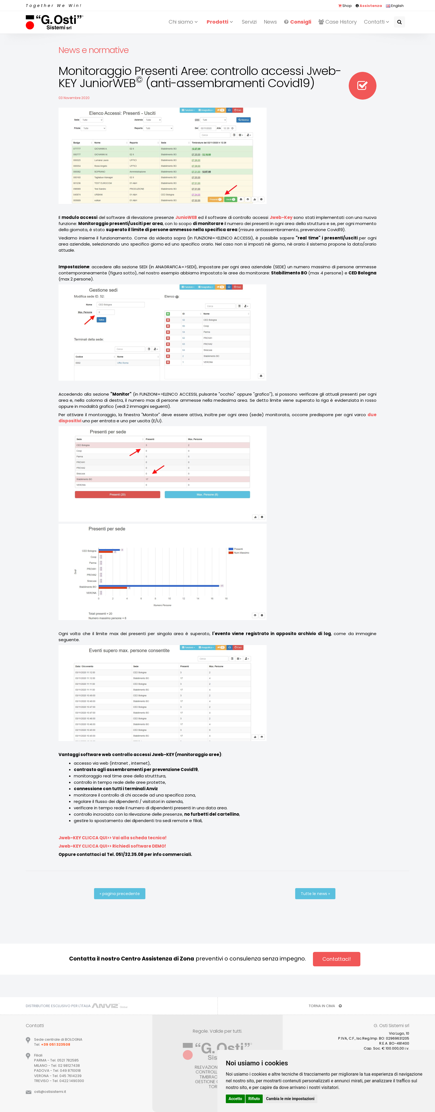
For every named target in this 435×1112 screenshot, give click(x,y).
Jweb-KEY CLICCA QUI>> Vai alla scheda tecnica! (112, 838)
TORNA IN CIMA (325, 1006)
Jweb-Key (281, 217)
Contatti (377, 21)
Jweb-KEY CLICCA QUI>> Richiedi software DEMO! (112, 846)
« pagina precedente (120, 893)
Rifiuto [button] (254, 1098)
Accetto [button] (235, 1098)
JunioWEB (186, 217)
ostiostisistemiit (50, 1091)
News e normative (94, 50)
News (270, 21)
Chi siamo (184, 21)
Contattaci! (336, 959)
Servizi (249, 21)
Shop (345, 5)
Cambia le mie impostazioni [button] (290, 1098)
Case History (337, 21)
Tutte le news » (315, 893)
